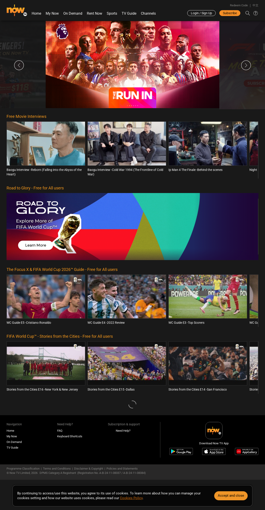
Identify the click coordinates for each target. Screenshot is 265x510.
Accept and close (231, 496)
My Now (52, 13)
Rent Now (94, 13)
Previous (19, 65)
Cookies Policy (131, 498)
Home (36, 13)
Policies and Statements (122, 468)
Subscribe (230, 13)
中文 (255, 5)
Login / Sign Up (201, 13)
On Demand (72, 13)
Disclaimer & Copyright (88, 468)
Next (246, 65)
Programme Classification (23, 468)
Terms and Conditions (57, 468)
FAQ (59, 430)
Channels (148, 13)
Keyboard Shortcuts (69, 436)
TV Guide (129, 13)
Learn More (35, 245)
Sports (112, 13)
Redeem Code (239, 5)
